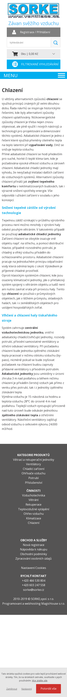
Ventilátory (33, 464)
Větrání (33, 500)
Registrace (27, 32)
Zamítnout (11, 688)
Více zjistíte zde (39, 680)
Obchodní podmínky (33, 554)
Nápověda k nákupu (33, 549)
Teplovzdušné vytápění (33, 509)
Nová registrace (33, 545)
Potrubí (33, 478)
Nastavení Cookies (33, 568)
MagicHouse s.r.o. (53, 604)
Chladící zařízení (33, 469)
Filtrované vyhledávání (40, 64)
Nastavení (26, 688)
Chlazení (33, 523)
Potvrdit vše (48, 689)
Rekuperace (33, 504)
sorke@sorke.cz (33, 590)
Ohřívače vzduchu (33, 473)
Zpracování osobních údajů (33, 558)
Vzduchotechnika (33, 495)
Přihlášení (43, 32)
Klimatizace (33, 518)
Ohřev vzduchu (34, 514)
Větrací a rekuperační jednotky (33, 460)
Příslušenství (33, 483)
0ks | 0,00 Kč (29, 54)
